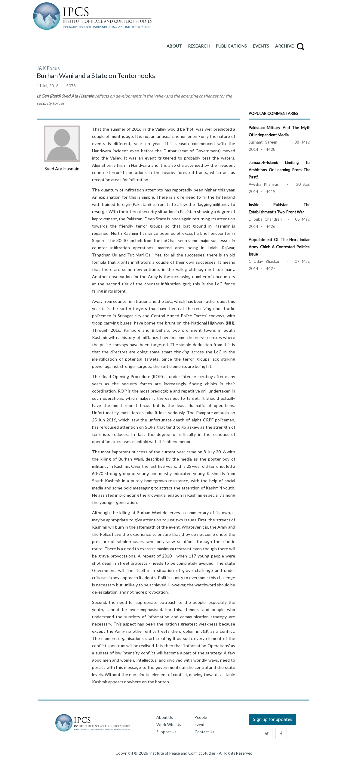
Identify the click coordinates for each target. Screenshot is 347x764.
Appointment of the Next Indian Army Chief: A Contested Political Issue (279, 246)
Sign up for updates (272, 719)
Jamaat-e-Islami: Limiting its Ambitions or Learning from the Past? (279, 169)
